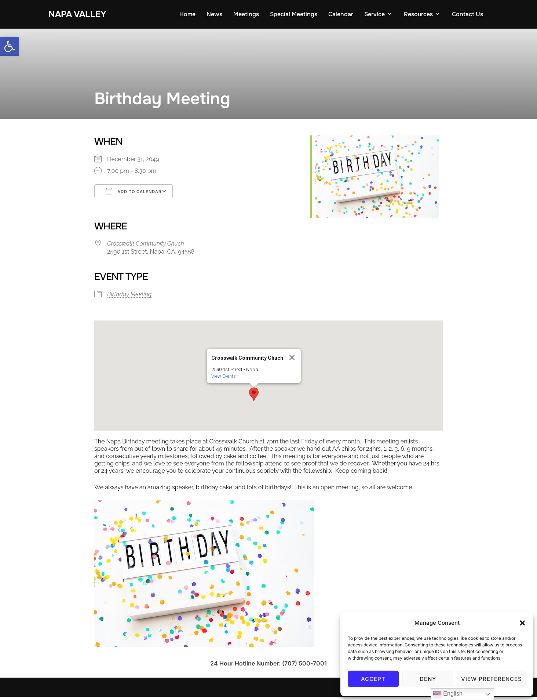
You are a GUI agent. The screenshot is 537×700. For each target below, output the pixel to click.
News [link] (214, 15)
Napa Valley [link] (80, 15)
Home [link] (187, 15)
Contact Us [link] (467, 15)
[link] (9, 46)
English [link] (448, 694)
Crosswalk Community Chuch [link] (145, 246)
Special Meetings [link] (293, 15)
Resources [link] (422, 15)
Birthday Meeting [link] (129, 297)
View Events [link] (223, 379)
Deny (428, 678)
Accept (373, 678)
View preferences (491, 678)
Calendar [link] (340, 15)
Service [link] (378, 15)
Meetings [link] (246, 15)
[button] (522, 623)
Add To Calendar (133, 194)
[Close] (292, 361)
